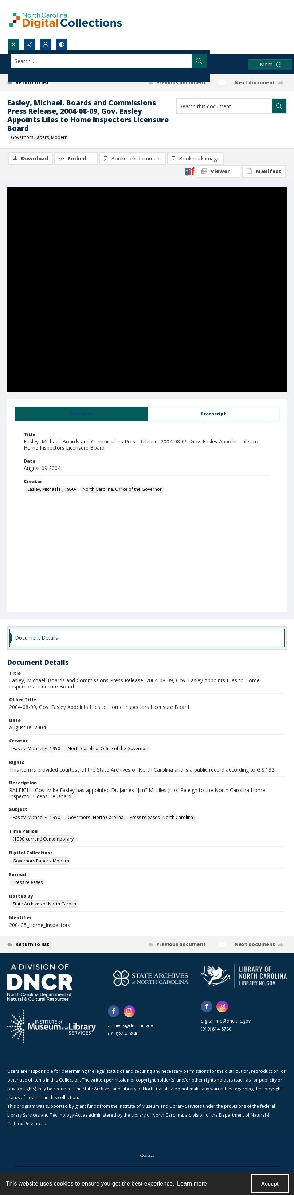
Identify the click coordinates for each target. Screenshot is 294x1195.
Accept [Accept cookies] (270, 1184)
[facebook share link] (113, 1011)
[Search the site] (118, 61)
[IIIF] (189, 171)
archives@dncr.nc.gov (130, 1026)
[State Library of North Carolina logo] (244, 976)
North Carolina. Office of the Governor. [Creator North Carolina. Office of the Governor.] (122, 489)
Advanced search (29, 74)
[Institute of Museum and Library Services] (51, 1026)
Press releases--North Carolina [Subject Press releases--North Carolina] (161, 818)
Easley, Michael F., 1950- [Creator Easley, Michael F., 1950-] (51, 489)
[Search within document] (279, 106)
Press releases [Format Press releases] (28, 883)
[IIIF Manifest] (264, 171)
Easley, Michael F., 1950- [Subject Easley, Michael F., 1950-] (37, 818)
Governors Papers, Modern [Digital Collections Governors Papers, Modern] (41, 861)
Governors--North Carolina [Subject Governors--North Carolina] (96, 818)
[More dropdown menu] (270, 64)
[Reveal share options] (29, 44)
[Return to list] (44, 82)
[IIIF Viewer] (218, 171)
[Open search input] (13, 44)
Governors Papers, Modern (39, 137)
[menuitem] (147, 1155)
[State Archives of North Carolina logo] (151, 979)
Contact (147, 1155)
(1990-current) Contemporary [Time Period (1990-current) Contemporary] (43, 839)
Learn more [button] (192, 1183)
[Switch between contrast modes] (61, 44)
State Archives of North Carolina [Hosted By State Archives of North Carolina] (46, 904)
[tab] (81, 414)
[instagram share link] (129, 1011)
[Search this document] (224, 106)
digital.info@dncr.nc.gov (226, 1021)
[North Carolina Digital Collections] (65, 19)
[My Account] (45, 44)
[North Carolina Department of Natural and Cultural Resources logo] (39, 983)
